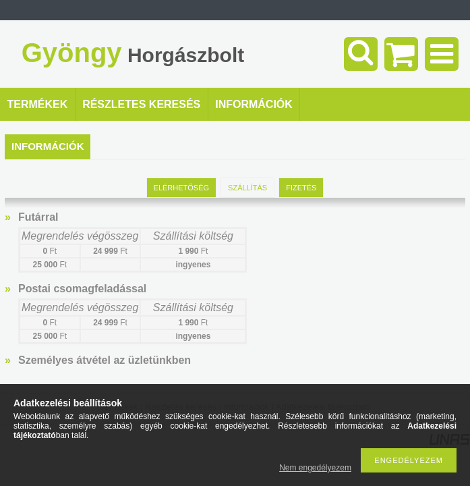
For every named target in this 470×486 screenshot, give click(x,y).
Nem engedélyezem (315, 468)
